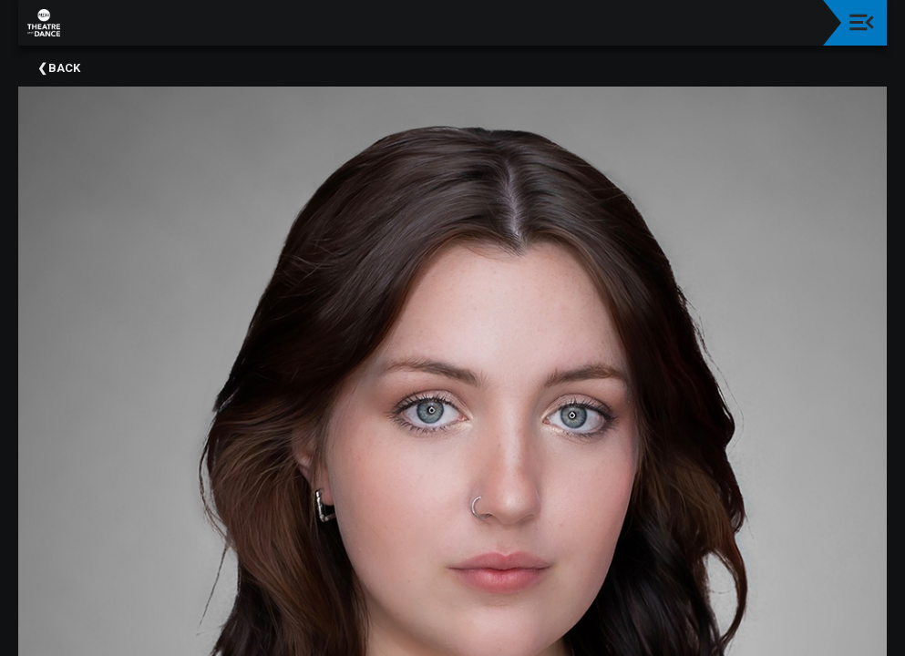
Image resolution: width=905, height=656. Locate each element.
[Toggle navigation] (862, 22)
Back (64, 68)
